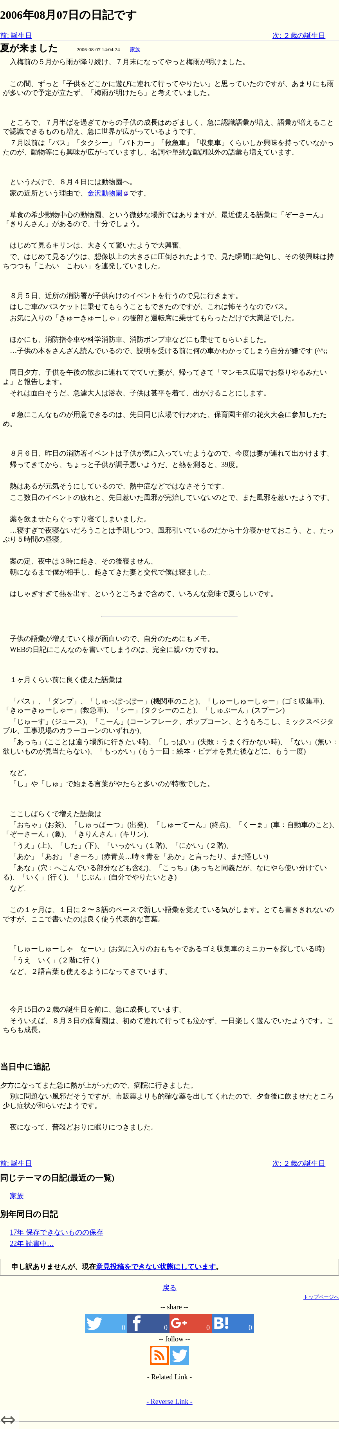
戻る (169, 1288)
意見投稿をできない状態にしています (156, 1267)
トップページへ (321, 1297)
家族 (135, 49)
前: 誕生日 (16, 35)
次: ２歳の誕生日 (299, 35)
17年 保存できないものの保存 (56, 1232)
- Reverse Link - (169, 1402)
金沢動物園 (105, 193)
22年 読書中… (32, 1244)
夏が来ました (29, 48)
